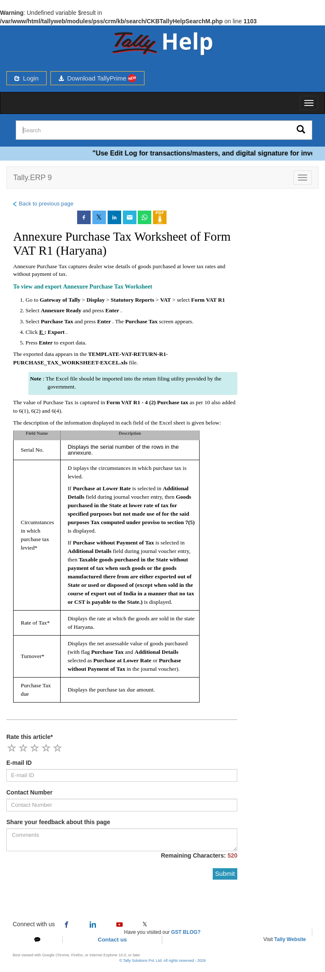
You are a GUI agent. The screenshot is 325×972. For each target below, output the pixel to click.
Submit (225, 873)
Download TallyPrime (97, 78)
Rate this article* (29, 736)
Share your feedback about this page (58, 822)
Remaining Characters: (199, 855)
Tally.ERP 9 (32, 177)
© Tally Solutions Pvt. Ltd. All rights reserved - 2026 (162, 960)
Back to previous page (42, 203)
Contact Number (29, 792)
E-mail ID (19, 762)
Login (26, 78)
